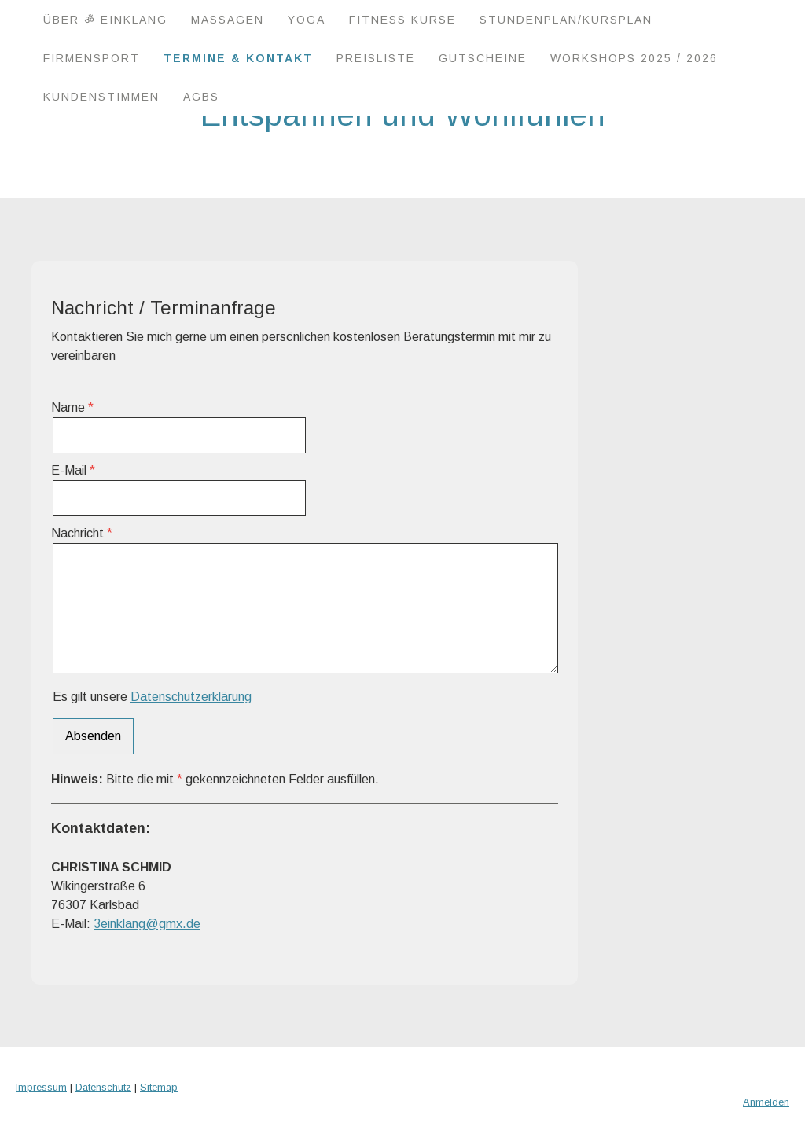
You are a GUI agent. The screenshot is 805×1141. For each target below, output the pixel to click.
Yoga (306, 19)
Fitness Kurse (402, 19)
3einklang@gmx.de (147, 923)
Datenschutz (103, 1087)
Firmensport (91, 58)
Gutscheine (483, 58)
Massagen (227, 19)
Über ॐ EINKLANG (105, 19)
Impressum (41, 1087)
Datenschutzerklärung (191, 696)
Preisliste (375, 58)
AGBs (201, 96)
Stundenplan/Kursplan (566, 19)
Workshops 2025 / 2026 (634, 58)
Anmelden (766, 1102)
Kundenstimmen (101, 96)
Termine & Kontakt (238, 58)
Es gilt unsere (152, 696)
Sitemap (159, 1087)
